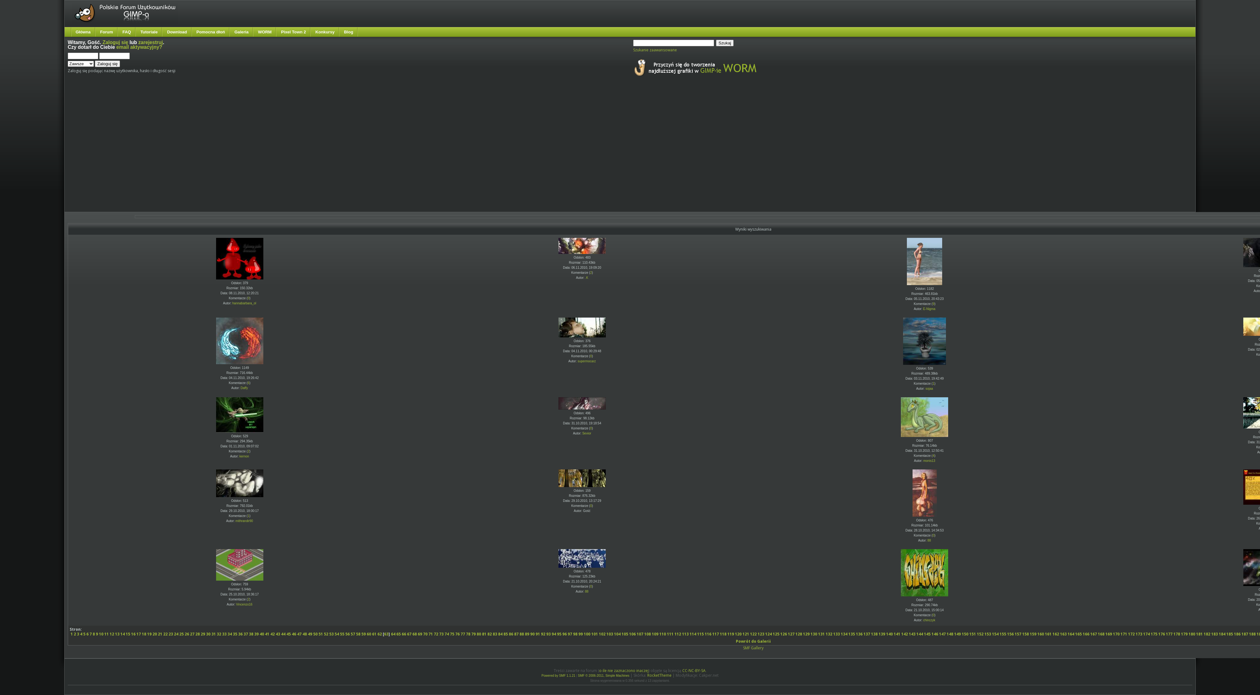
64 (393, 634)
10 (101, 634)
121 (745, 634)
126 (783, 634)
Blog (348, 32)
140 (889, 634)
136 (859, 634)
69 (420, 634)
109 (655, 634)
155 (1002, 634)
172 (1131, 634)
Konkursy (325, 32)
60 (369, 634)
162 (1055, 634)
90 (532, 634)
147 (942, 634)
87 (516, 634)
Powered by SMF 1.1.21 (558, 675)
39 (256, 634)
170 (1116, 634)
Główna (83, 32)
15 (128, 634)
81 (484, 634)
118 (723, 634)
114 (693, 634)
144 (919, 634)
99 (580, 634)
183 (1214, 634)
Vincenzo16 (244, 604)
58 (358, 634)
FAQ (127, 32)
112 (677, 634)
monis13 (929, 460)
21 (160, 634)
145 (927, 634)
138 (874, 634)
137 (866, 634)
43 (278, 634)
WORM (265, 32)
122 (753, 634)
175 (1154, 634)
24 (176, 634)
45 (288, 634)
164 (1071, 634)
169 (1108, 634)
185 (1229, 634)
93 (548, 634)
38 (251, 634)
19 (149, 634)
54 (337, 634)
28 (197, 634)
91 (538, 634)
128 (798, 634)
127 (791, 634)
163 (1063, 634)
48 (304, 634)
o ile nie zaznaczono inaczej (624, 670)
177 (1169, 634)
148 (950, 634)
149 (957, 634)
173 (1139, 634)
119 (730, 634)
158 (1025, 634)
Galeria (241, 32)
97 (570, 634)
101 (594, 634)
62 (379, 634)
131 (821, 634)
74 (446, 634)
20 (154, 634)
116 (708, 634)
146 (934, 634)
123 (761, 634)
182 (1207, 634)
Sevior (586, 433)
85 (505, 634)
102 (602, 634)
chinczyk (929, 620)
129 (806, 634)
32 (219, 634)
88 (929, 540)
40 (262, 634)
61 (374, 634)
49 (310, 634)
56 (347, 634)
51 (320, 634)
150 (965, 634)
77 (463, 634)
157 (1018, 634)
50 (315, 634)
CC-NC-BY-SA (694, 670)
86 (511, 634)
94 (554, 634)
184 (1222, 634)
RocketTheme (659, 675)
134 (844, 634)
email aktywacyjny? (139, 47)
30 (208, 634)
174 (1146, 634)
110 (662, 634)
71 (430, 634)
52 (326, 634)
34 (229, 634)
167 (1093, 634)
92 (543, 634)
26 (187, 634)
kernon (244, 456)
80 (479, 634)
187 (1244, 634)
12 (112, 634)
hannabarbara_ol (244, 303)
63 (386, 634)
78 (468, 634)
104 (617, 634)
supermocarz (587, 361)
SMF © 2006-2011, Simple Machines (604, 675)
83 (495, 634)
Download (177, 32)
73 (441, 634)
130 (813, 634)
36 (240, 634)
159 (1033, 634)
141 (897, 634)
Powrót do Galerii (753, 641)
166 (1086, 634)
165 (1078, 634)
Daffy (244, 388)
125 (776, 634)
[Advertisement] (59, 150)
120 (738, 634)
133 (836, 634)
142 (904, 634)
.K (586, 277)
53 (331, 634)
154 (995, 634)
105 (624, 634)
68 (414, 634)
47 (299, 634)
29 (203, 634)
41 (267, 634)
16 (133, 634)
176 (1161, 634)
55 (342, 634)
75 (452, 634)
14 (122, 634)
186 (1237, 634)
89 (527, 634)
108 (647, 634)
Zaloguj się (115, 42)
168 (1101, 634)
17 (138, 634)
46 (294, 634)
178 (1176, 634)
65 (398, 634)
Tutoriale (149, 32)
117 (715, 634)
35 (235, 634)
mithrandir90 (244, 521)
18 (144, 634)
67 (409, 634)
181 (1199, 634)
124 (768, 634)
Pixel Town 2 (293, 32)
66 (404, 634)
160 (1040, 634)
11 (106, 634)
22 (165, 634)
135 (851, 634)
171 (1123, 634)
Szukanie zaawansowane (655, 50)
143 (912, 634)
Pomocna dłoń (211, 32)
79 (473, 634)
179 (1184, 634)
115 (700, 634)
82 (489, 634)
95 (559, 634)
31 (213, 634)
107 (640, 634)
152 (980, 634)
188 (1252, 634)
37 (245, 634)
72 (436, 634)
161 (1048, 634)
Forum (106, 32)
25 (181, 634)
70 (425, 634)
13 (117, 634)
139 (882, 634)
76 (457, 634)
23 (171, 634)
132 (829, 634)
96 (564, 634)
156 (1010, 634)
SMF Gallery (753, 648)
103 (609, 634)
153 (987, 634)
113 (685, 634)
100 (587, 634)
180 (1191, 634)
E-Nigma (929, 309)
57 (353, 634)
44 (283, 634)
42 (272, 634)
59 (363, 634)
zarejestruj (150, 42)
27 (192, 634)
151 (972, 634)
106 (632, 634)
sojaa (929, 388)
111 (670, 634)
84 (500, 634)
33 (224, 634)
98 (575, 634)
